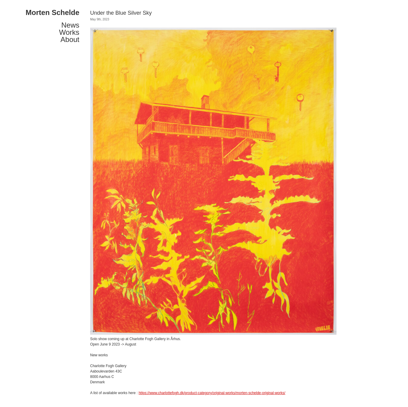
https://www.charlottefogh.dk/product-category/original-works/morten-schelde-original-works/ (212, 393)
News (70, 25)
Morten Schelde (52, 12)
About (69, 39)
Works (69, 32)
